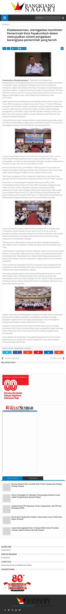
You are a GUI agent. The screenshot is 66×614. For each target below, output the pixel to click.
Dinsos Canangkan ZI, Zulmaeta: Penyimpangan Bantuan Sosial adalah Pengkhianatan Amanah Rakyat (36, 496)
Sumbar (27, 348)
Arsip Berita (33, 478)
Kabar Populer (12, 478)
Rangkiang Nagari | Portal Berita (22, 606)
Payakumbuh (19, 348)
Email (22, 48)
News (10, 348)
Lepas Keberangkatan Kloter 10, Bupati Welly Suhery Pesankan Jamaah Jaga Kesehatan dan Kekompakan (35, 529)
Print (14, 48)
